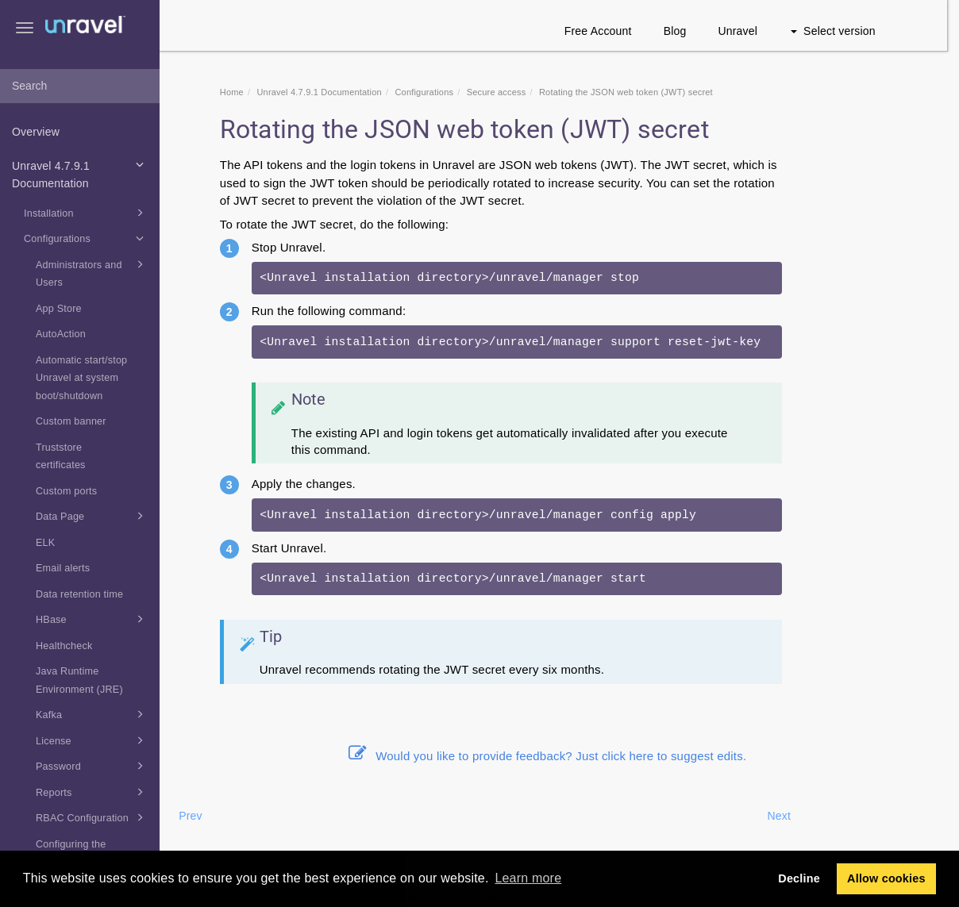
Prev (202, 815)
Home (244, 92)
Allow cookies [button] (886, 878)
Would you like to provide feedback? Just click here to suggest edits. (559, 756)
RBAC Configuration (92, 817)
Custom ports (66, 491)
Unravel (750, 31)
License (92, 740)
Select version (845, 31)
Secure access (508, 92)
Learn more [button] (528, 878)
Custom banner (71, 421)
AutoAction (61, 334)
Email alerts (63, 568)
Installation (86, 212)
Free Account (610, 31)
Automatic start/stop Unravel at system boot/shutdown (81, 378)
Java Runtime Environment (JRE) (79, 680)
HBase (92, 619)
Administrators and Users (92, 272)
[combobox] (80, 86)
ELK (45, 542)
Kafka (92, 714)
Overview (36, 131)
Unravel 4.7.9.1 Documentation (80, 173)
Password (92, 765)
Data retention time (79, 594)
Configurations (86, 238)
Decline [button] (799, 878)
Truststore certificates (61, 456)
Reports (92, 792)
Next (791, 815)
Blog (687, 31)
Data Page (92, 516)
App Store (59, 308)
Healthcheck (64, 645)
